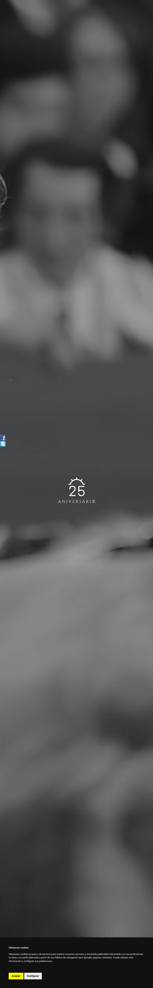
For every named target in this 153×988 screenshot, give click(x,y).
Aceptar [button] (16, 976)
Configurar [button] (33, 976)
